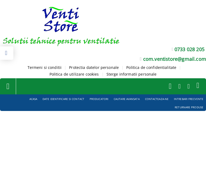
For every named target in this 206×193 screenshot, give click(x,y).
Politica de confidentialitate (151, 67)
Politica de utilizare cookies (74, 74)
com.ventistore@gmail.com (174, 59)
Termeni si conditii (45, 67)
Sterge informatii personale (131, 74)
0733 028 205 (189, 49)
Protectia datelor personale (94, 67)
